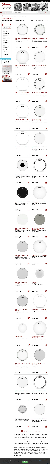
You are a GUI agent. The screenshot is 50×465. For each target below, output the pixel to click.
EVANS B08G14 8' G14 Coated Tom (39, 255)
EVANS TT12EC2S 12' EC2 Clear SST (39, 174)
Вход (42, 1)
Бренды (5, 49)
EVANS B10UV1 (35, 282)
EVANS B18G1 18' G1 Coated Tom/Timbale (38, 202)
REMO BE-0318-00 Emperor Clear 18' (39, 147)
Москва (7, 1)
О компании (16, 1)
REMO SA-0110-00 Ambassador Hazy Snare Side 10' (39, 120)
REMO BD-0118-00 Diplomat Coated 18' (38, 364)
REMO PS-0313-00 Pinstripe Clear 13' (39, 93)
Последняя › (37, 431)
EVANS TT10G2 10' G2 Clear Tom (22, 146)
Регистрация (46, 1)
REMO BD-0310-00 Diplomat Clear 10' (22, 391)
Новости (22, 1)
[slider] (2, 25)
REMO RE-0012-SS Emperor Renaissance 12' (38, 229)
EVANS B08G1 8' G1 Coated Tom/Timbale (38, 337)
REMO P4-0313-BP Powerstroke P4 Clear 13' (22, 364)
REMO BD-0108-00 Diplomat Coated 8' (21, 310)
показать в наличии (19, 20)
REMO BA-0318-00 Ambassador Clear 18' (22, 229)
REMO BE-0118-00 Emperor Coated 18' (21, 283)
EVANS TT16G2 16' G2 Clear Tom (22, 92)
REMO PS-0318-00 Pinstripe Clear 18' (39, 66)
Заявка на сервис (6, 9)
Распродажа (27, 1)
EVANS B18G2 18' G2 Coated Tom (22, 65)
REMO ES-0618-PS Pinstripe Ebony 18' (22, 202)
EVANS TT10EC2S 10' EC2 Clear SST (39, 391)
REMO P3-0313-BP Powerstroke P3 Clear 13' (40, 39)
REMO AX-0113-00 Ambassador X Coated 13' (22, 256)
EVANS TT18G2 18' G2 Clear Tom (22, 119)
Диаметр (6, 29)
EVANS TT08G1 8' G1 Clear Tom (39, 309)
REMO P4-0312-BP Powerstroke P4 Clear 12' (22, 39)
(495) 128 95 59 (6, 8)
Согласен (25, 461)
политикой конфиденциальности (40, 460)
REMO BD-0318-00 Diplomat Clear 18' (39, 419)
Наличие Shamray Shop (7, 62)
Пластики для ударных (24, 16)
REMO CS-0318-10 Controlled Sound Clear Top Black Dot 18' (22, 174)
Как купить (34, 1)
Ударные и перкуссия (14, 16)
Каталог (2, 16)
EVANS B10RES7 (18, 336)
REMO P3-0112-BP (19, 418)
